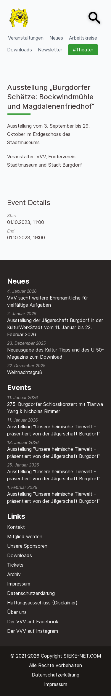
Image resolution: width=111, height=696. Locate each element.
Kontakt (16, 527)
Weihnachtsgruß (24, 372)
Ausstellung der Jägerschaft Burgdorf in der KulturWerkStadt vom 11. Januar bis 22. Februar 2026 (55, 327)
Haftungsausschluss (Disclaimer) (42, 603)
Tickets (15, 565)
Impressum (18, 584)
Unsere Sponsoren (27, 546)
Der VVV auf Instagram (32, 631)
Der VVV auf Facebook (32, 622)
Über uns (17, 612)
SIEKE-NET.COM (82, 656)
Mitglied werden (24, 536)
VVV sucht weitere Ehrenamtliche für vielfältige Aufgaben (47, 301)
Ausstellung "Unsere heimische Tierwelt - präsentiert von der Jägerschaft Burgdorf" (53, 430)
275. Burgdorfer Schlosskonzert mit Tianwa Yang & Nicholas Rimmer (55, 407)
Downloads (19, 555)
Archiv (14, 574)
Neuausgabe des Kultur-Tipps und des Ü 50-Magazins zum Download (55, 353)
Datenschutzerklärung (31, 593)
